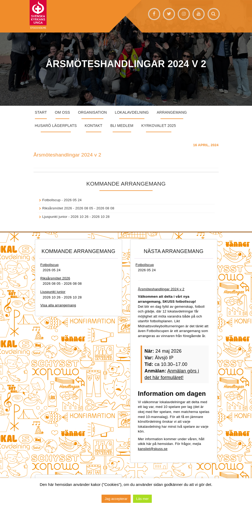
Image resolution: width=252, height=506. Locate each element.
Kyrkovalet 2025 (158, 125)
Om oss (62, 112)
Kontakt (93, 125)
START (41, 112)
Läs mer (142, 499)
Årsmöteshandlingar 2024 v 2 (67, 155)
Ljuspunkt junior (54, 217)
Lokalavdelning (132, 112)
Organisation (92, 112)
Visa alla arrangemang (58, 305)
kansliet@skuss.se (153, 449)
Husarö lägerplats (56, 125)
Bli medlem (121, 125)
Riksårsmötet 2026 (57, 208)
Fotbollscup (51, 200)
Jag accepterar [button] (116, 499)
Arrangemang (172, 112)
